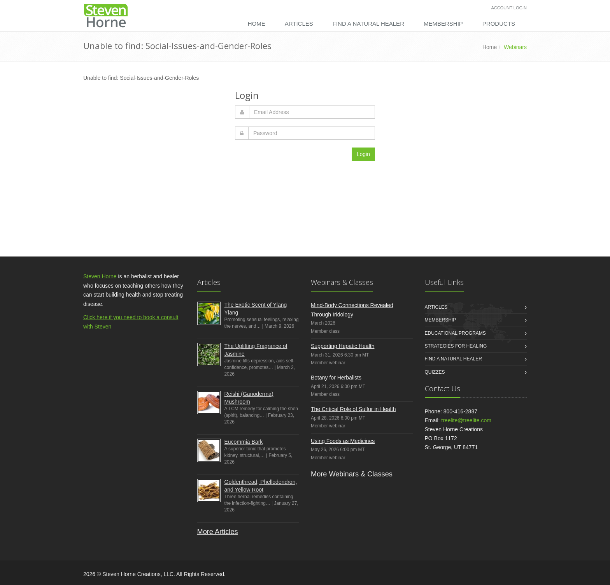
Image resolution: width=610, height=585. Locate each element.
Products (498, 23)
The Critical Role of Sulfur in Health (353, 409)
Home (256, 23)
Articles (299, 23)
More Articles (217, 532)
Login (363, 154)
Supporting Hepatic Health (342, 346)
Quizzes (435, 372)
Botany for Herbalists (336, 377)
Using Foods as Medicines (343, 441)
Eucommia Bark (243, 442)
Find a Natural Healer (368, 23)
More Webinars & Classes (352, 474)
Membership (443, 23)
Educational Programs (455, 333)
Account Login (509, 7)
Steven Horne (100, 276)
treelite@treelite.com (466, 420)
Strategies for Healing (456, 346)
